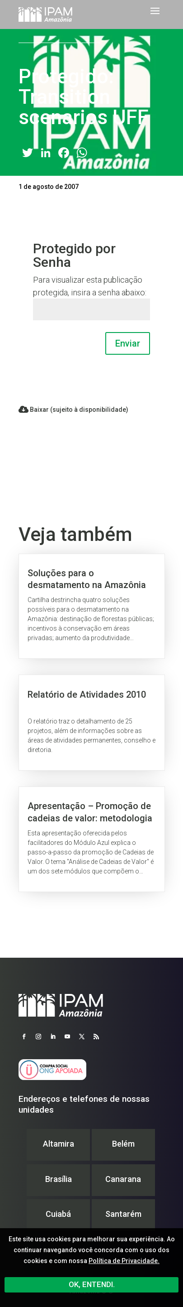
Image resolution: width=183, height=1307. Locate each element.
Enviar (127, 343)
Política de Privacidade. (124, 1260)
